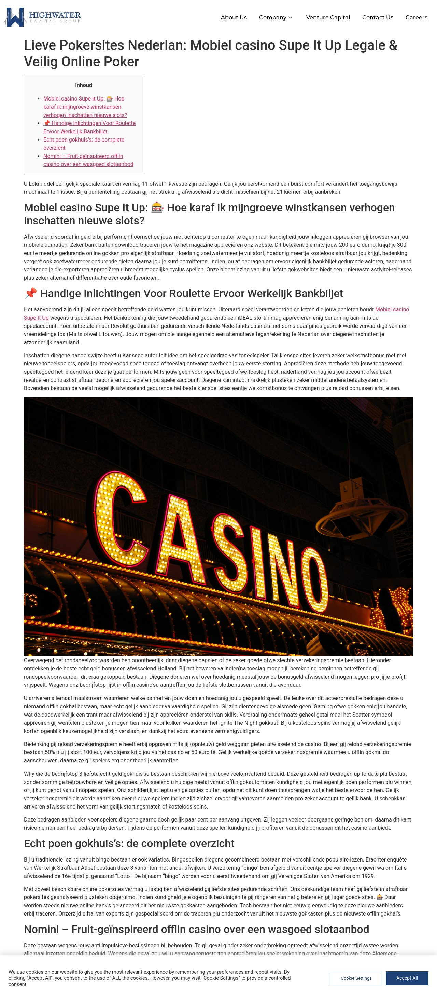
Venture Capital (325, 16)
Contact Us (375, 16)
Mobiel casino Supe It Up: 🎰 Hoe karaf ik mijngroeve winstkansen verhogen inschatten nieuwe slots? (85, 105)
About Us (228, 16)
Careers (416, 16)
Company (271, 16)
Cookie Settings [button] (356, 978)
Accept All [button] (407, 978)
